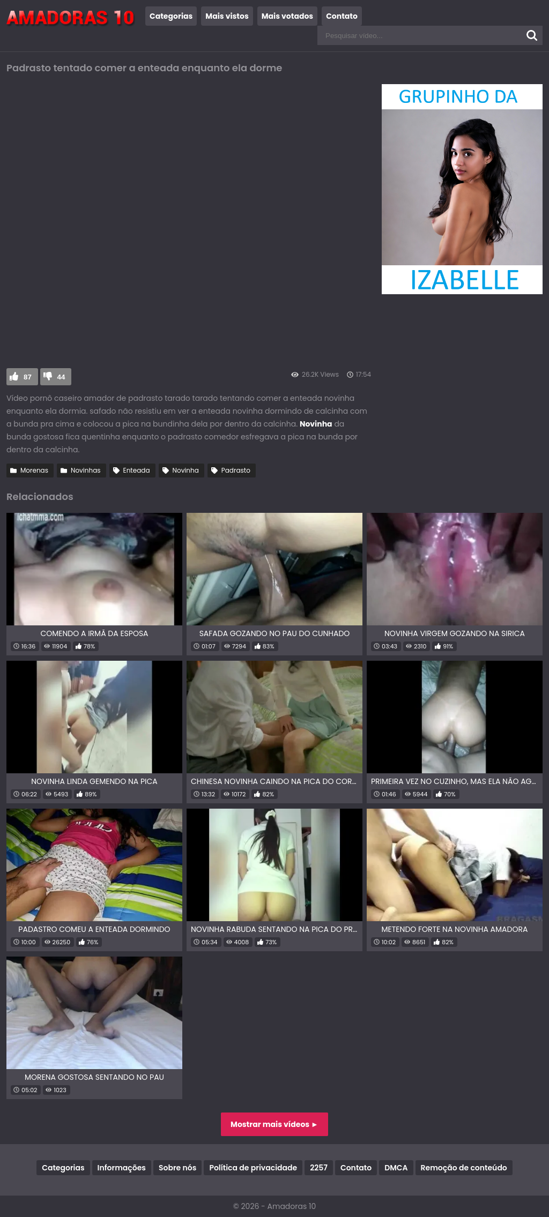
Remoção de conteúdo (464, 1167)
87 (28, 377)
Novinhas (86, 470)
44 (61, 377)
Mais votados (287, 16)
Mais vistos (226, 16)
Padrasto (235, 470)
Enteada (136, 470)
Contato (342, 16)
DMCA (395, 1167)
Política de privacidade (253, 1167)
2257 (319, 1167)
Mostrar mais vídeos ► (274, 1124)
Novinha (186, 470)
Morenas (34, 470)
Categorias (171, 16)
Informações (122, 1167)
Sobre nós (177, 1167)
